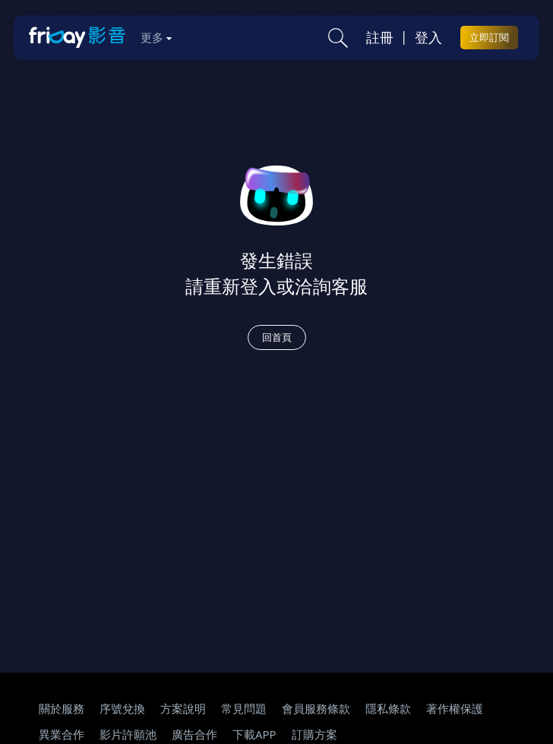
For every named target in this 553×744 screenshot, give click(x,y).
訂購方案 (314, 734)
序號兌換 (122, 708)
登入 (428, 37)
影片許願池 (128, 734)
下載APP (254, 734)
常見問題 (244, 708)
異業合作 (61, 734)
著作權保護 (454, 708)
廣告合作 (194, 734)
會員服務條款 (316, 708)
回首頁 (277, 337)
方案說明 (183, 708)
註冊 (379, 37)
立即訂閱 (489, 37)
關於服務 (61, 708)
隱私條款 (388, 708)
